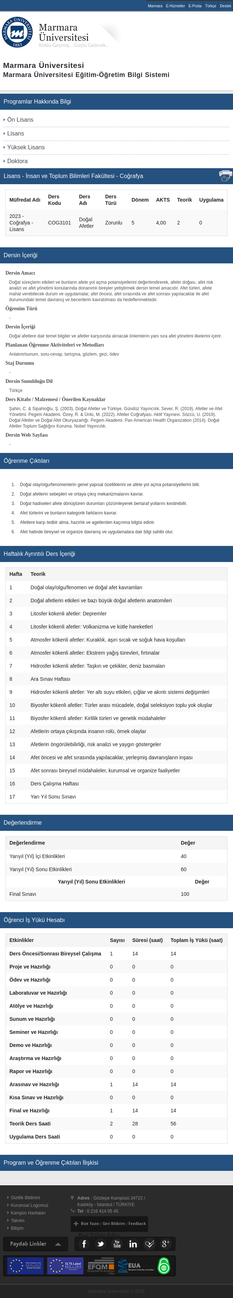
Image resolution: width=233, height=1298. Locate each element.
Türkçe (210, 6)
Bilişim (17, 1228)
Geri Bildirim (114, 1223)
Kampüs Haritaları (28, 1213)
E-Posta (195, 6)
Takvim (17, 1220)
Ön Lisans (20, 120)
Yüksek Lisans (26, 147)
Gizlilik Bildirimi (25, 1197)
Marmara (155, 6)
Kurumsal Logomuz (29, 1205)
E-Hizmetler (175, 6)
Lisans (15, 133)
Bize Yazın (90, 1223)
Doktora (17, 161)
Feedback (137, 1223)
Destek (225, 6)
